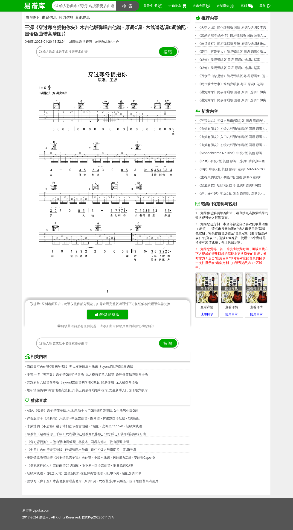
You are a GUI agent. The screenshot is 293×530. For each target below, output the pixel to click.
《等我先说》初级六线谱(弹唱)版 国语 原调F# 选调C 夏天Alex (233, 120)
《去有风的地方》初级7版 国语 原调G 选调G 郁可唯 (233, 177)
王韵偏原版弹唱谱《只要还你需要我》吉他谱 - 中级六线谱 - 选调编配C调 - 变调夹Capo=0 (91, 457)
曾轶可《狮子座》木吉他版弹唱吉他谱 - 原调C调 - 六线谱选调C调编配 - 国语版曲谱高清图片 (92, 481)
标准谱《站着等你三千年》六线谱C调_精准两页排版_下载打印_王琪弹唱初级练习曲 (86, 434)
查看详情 (206, 307)
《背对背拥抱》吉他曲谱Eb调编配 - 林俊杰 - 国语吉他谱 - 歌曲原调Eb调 (78, 442)
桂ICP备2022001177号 (98, 517)
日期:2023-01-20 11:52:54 (45, 41)
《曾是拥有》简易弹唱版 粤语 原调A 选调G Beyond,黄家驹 (233, 43)
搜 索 (127, 6)
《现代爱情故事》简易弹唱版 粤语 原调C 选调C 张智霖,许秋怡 (233, 84)
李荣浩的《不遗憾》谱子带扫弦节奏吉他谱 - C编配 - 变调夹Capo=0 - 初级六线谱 (84, 426)
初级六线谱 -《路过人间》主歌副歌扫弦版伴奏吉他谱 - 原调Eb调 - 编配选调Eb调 (84, 473)
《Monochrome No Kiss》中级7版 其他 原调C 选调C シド (233, 153)
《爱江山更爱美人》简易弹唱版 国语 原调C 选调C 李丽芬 (233, 51)
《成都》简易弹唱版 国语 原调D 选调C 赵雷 (229, 59)
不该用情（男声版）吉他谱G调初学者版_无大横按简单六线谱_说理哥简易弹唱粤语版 (87, 374)
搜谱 (168, 51)
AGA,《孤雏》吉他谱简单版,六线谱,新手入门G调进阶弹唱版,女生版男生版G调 (82, 410)
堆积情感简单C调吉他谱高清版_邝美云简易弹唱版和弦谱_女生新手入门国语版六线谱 (87, 390)
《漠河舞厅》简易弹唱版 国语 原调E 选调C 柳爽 (232, 92)
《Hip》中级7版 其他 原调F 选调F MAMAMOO (231, 169)
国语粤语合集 (256, 288)
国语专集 (231, 288)
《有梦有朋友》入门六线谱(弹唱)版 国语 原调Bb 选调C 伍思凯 (233, 137)
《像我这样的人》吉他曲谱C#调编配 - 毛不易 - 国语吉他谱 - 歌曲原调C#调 (80, 465)
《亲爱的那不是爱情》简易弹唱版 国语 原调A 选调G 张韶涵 (233, 35)
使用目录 (206, 314)
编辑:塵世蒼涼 (80, 41)
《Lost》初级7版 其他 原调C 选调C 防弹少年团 (231, 161)
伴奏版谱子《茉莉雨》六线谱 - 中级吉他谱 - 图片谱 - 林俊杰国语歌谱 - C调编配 (83, 418)
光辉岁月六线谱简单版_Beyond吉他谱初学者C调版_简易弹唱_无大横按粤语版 (82, 382)
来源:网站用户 (107, 41)
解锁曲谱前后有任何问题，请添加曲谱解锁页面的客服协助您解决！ (107, 326)
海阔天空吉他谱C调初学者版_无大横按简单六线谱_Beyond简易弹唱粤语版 (80, 366)
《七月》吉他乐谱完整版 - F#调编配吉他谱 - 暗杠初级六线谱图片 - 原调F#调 (81, 449)
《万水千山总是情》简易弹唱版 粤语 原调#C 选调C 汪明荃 (233, 76)
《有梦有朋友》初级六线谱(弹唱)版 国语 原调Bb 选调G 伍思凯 (233, 128)
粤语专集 (206, 288)
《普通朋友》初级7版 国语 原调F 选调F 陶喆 (229, 185)
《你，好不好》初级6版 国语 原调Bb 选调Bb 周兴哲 (233, 193)
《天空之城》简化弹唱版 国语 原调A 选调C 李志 (232, 27)
